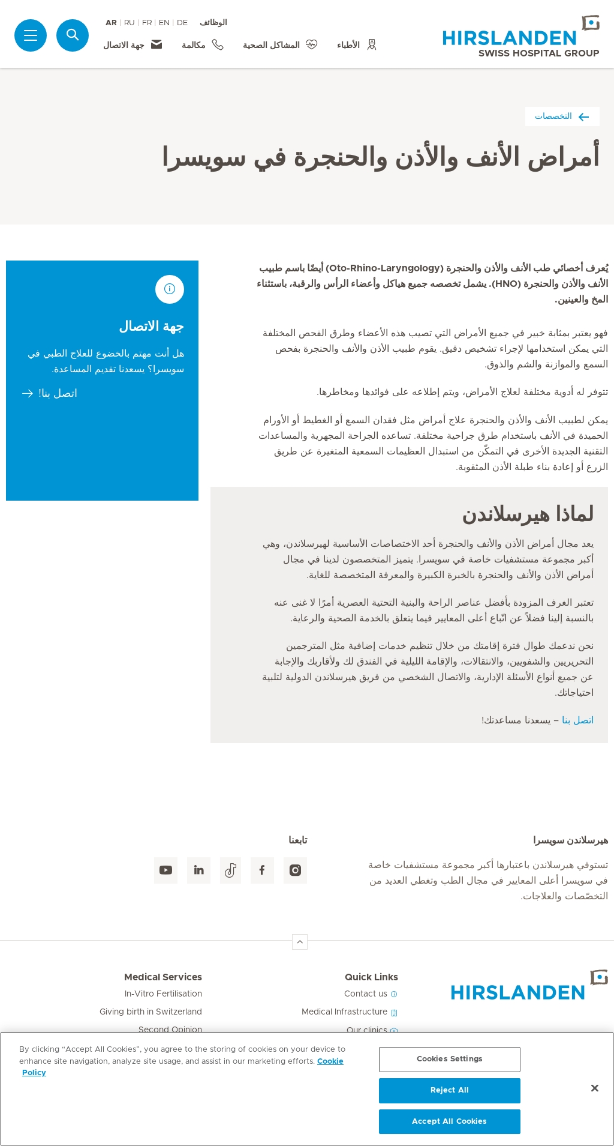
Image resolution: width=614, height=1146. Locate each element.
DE (182, 23)
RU (129, 23)
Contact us (371, 994)
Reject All (450, 1095)
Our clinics (372, 1031)
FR (147, 23)
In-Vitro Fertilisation (163, 994)
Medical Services (163, 977)
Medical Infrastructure (350, 1012)
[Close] (595, 1092)
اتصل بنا (578, 720)
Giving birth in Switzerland (151, 1012)
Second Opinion (170, 1030)
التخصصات (562, 116)
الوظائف (213, 23)
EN (164, 23)
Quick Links (371, 977)
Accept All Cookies (449, 1126)
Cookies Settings (450, 1063)
